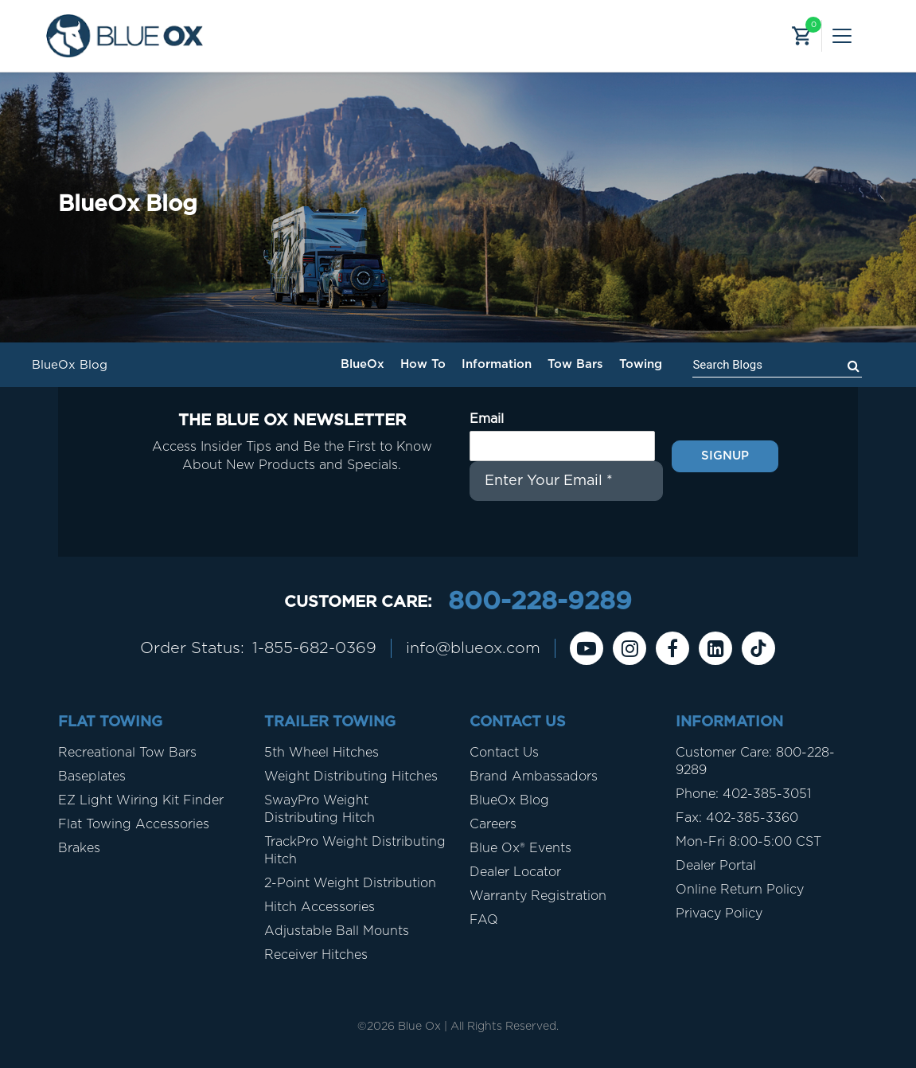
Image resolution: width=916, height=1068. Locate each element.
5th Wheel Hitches (321, 752)
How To (423, 364)
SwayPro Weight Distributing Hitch (319, 809)
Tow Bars (575, 364)
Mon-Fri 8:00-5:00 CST (748, 841)
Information (497, 364)
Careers (493, 824)
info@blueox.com (474, 648)
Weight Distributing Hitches (351, 776)
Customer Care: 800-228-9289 (755, 761)
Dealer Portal (716, 865)
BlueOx (362, 364)
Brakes (79, 848)
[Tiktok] (760, 648)
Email (487, 419)
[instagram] (631, 648)
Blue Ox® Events (520, 848)
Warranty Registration (538, 896)
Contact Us (504, 752)
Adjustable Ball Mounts (336, 931)
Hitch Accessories (319, 907)
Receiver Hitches (316, 955)
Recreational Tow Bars (127, 752)
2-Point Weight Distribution (350, 883)
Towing (640, 364)
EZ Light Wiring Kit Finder (141, 800)
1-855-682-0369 (314, 648)
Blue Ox (419, 1026)
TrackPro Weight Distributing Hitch (355, 850)
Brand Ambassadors (534, 776)
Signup (725, 456)
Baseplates (92, 776)
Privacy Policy (719, 913)
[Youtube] (588, 648)
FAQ (484, 919)
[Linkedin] (717, 648)
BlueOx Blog (509, 800)
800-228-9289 (539, 602)
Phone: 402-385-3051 (743, 794)
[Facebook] (674, 648)
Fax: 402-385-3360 (737, 818)
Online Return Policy (740, 889)
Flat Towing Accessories (133, 824)
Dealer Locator (515, 872)
